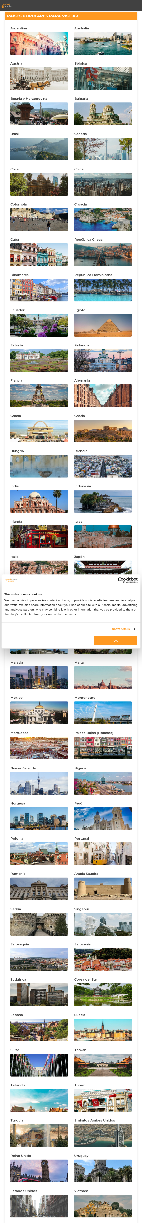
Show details (121, 629)
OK (115, 640)
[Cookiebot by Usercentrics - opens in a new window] (121, 580)
